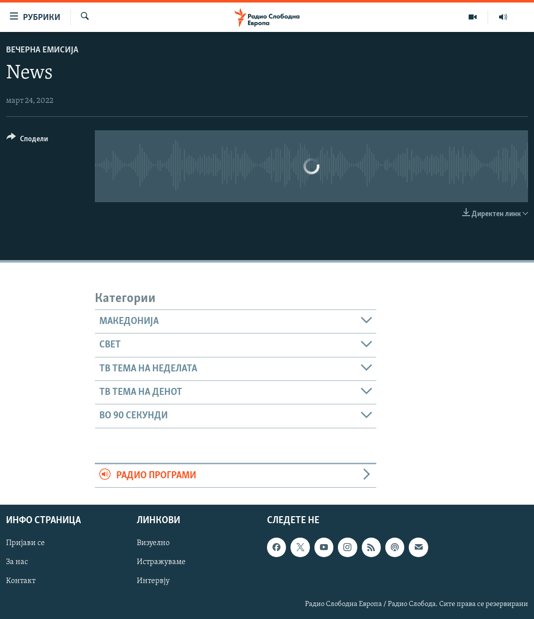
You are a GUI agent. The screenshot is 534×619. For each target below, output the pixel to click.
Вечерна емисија (42, 50)
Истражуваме (161, 562)
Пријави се (25, 543)
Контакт (20, 581)
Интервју (153, 581)
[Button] (27, 140)
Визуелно (153, 543)
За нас (17, 562)
